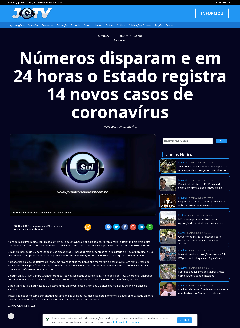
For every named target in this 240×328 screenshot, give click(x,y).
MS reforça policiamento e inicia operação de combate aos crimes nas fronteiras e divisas (200, 222)
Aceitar (184, 320)
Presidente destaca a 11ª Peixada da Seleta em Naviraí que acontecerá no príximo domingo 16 (200, 187)
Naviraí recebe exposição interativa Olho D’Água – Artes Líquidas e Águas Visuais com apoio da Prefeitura (202, 257)
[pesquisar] (186, 140)
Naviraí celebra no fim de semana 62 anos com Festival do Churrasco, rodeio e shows (203, 293)
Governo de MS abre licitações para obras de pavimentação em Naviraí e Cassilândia (200, 240)
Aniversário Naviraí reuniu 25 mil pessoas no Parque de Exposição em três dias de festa (203, 170)
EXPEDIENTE (223, 2)
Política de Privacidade (126, 322)
